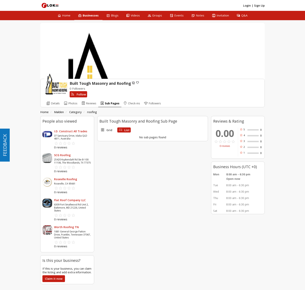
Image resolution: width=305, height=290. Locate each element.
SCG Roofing (62, 155)
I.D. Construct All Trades (70, 131)
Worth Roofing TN (66, 227)
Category (75, 112)
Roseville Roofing (65, 179)
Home (44, 112)
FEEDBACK (5, 145)
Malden (59, 112)
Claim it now (53, 278)
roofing (92, 112)
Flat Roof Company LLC (70, 200)
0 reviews (225, 146)
